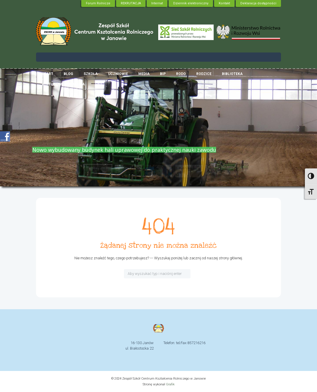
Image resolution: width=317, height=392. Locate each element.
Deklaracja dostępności (258, 3)
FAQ (98, 84)
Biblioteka (232, 74)
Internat (157, 3)
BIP (163, 74)
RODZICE (204, 74)
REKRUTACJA (131, 3)
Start (47, 74)
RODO (181, 74)
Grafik (170, 384)
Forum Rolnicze (98, 3)
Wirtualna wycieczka (63, 84)
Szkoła (91, 74)
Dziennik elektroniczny (190, 3)
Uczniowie (118, 74)
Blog (68, 74)
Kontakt (224, 3)
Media (144, 74)
